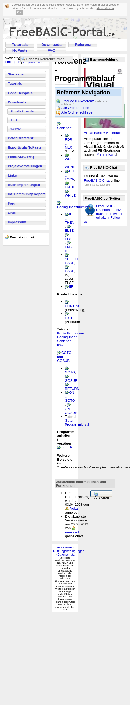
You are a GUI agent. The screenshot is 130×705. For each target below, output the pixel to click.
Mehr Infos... (106, 154)
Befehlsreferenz (21, 138)
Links (12, 175)
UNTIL (70, 187)
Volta (74, 508)
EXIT (68, 318)
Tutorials (20, 45)
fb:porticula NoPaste (24, 147)
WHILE (70, 196)
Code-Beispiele (20, 93)
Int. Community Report (26, 194)
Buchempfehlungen (24, 185)
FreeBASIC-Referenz (84, 101)
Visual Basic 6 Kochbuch (102, 133)
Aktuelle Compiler (22, 111)
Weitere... (17, 129)
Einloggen (12, 62)
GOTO (70, 372)
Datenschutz (66, 554)
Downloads (51, 45)
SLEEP (66, 447)
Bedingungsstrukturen (74, 207)
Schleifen (64, 128)
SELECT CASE (71, 261)
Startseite (16, 74)
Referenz (83, 45)
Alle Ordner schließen (77, 112)
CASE (69, 271)
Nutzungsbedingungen (68, 551)
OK (19, 12)
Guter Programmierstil (77, 422)
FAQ (51, 50)
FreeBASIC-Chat (97, 180)
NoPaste (20, 50)
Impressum (17, 222)
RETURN (72, 389)
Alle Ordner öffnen (75, 108)
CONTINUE (74, 306)
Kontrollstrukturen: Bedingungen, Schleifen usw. (71, 339)
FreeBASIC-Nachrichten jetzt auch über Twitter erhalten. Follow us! (103, 213)
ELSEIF (71, 239)
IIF (71, 286)
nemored (72, 532)
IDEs (13, 120)
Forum (13, 203)
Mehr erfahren (105, 8)
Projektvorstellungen (25, 166)
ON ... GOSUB (71, 411)
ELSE (69, 230)
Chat (12, 213)
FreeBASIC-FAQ (21, 157)
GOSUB (71, 381)
